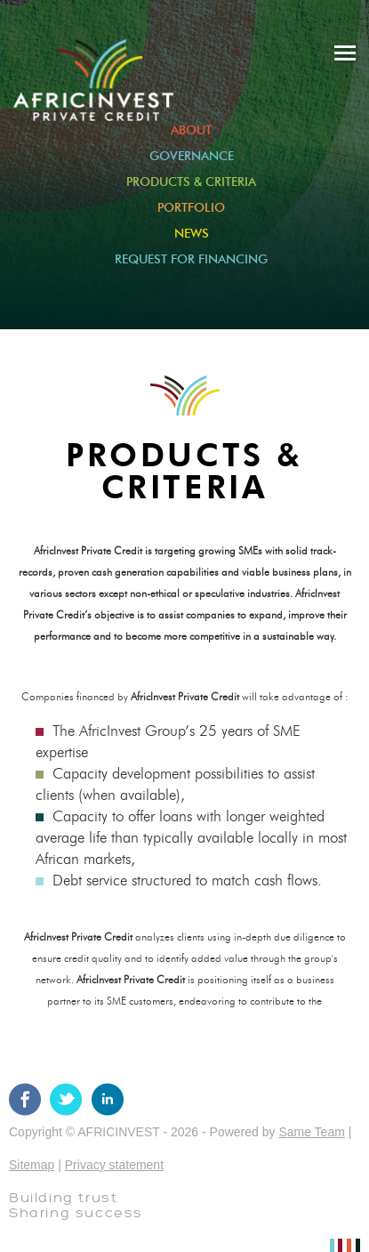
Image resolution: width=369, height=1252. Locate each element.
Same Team (311, 1132)
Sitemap (31, 1165)
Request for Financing (191, 260)
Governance (191, 156)
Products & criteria (191, 182)
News (191, 234)
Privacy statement (114, 1165)
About (191, 131)
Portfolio (191, 208)
